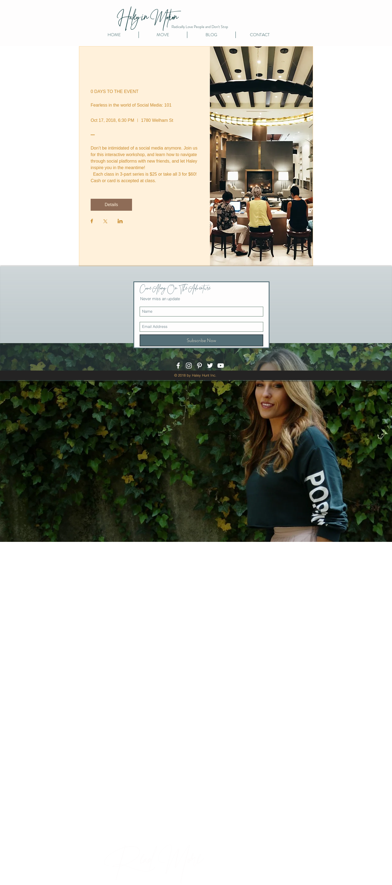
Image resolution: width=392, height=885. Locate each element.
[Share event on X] (105, 221)
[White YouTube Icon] (221, 365)
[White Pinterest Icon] (199, 365)
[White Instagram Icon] (189, 365)
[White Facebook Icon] (178, 365)
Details (111, 204)
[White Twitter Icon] (210, 365)
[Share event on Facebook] (92, 221)
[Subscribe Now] (201, 340)
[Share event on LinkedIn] (120, 221)
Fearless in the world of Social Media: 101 (131, 105)
